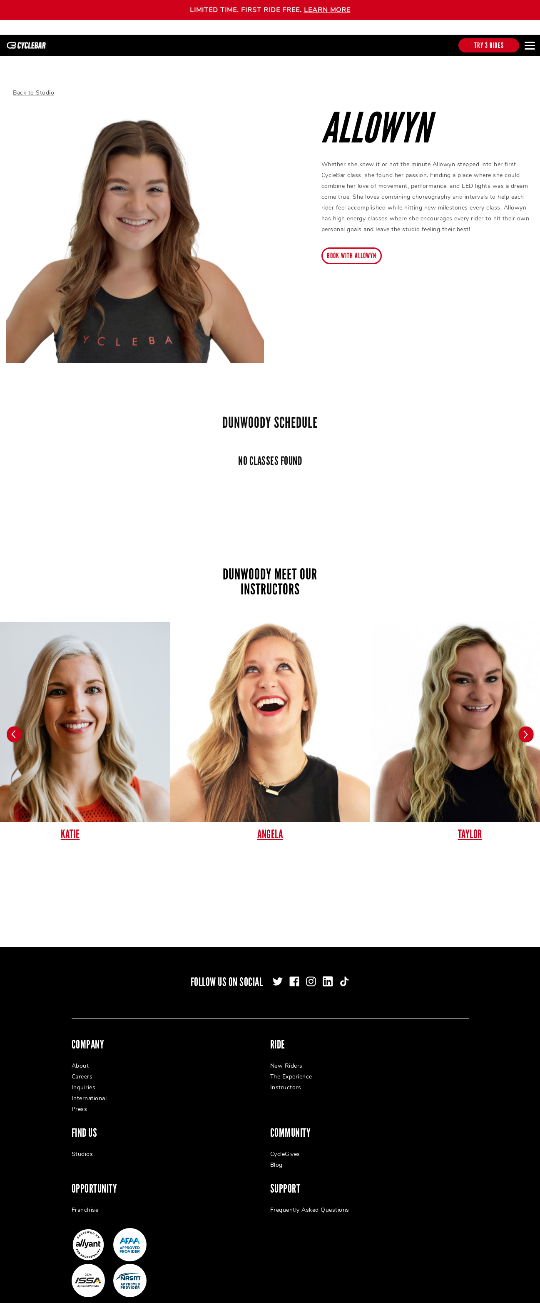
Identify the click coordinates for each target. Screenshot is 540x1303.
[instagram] (311, 978)
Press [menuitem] (79, 1105)
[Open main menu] (529, 45)
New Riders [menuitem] (286, 1062)
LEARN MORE (327, 10)
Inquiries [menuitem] (84, 1084)
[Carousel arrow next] (525, 731)
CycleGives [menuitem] (285, 1150)
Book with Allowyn (351, 252)
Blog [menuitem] (276, 1161)
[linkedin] (328, 978)
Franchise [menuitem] (85, 1206)
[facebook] (294, 978)
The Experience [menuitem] (291, 1073)
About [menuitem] (80, 1062)
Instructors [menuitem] (285, 1084)
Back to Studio (33, 89)
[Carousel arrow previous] (14, 731)
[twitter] (278, 978)
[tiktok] (344, 978)
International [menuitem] (89, 1094)
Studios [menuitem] (82, 1150)
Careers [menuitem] (82, 1073)
